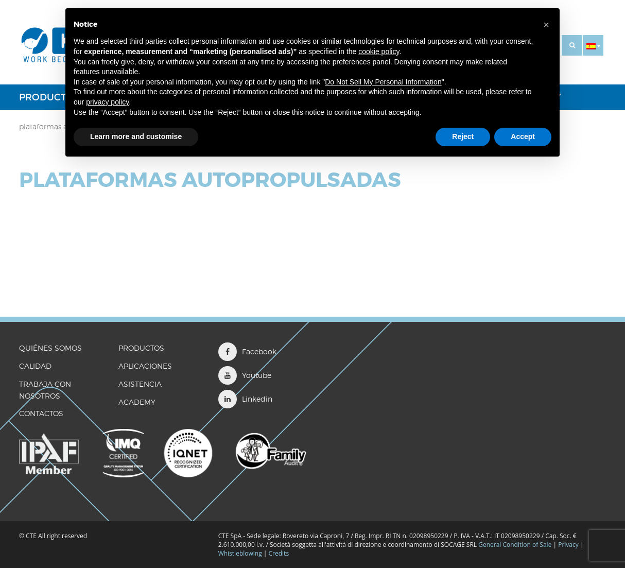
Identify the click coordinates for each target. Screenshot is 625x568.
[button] (593, 45)
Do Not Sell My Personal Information (383, 82)
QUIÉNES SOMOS (50, 347)
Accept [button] (523, 136)
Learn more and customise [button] (136, 136)
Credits (279, 553)
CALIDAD (35, 366)
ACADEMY (136, 402)
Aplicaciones (145, 366)
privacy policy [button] (107, 102)
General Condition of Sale (514, 544)
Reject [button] (463, 136)
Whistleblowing (241, 553)
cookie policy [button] (378, 51)
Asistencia (140, 384)
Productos (49, 97)
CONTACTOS (41, 413)
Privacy (568, 544)
